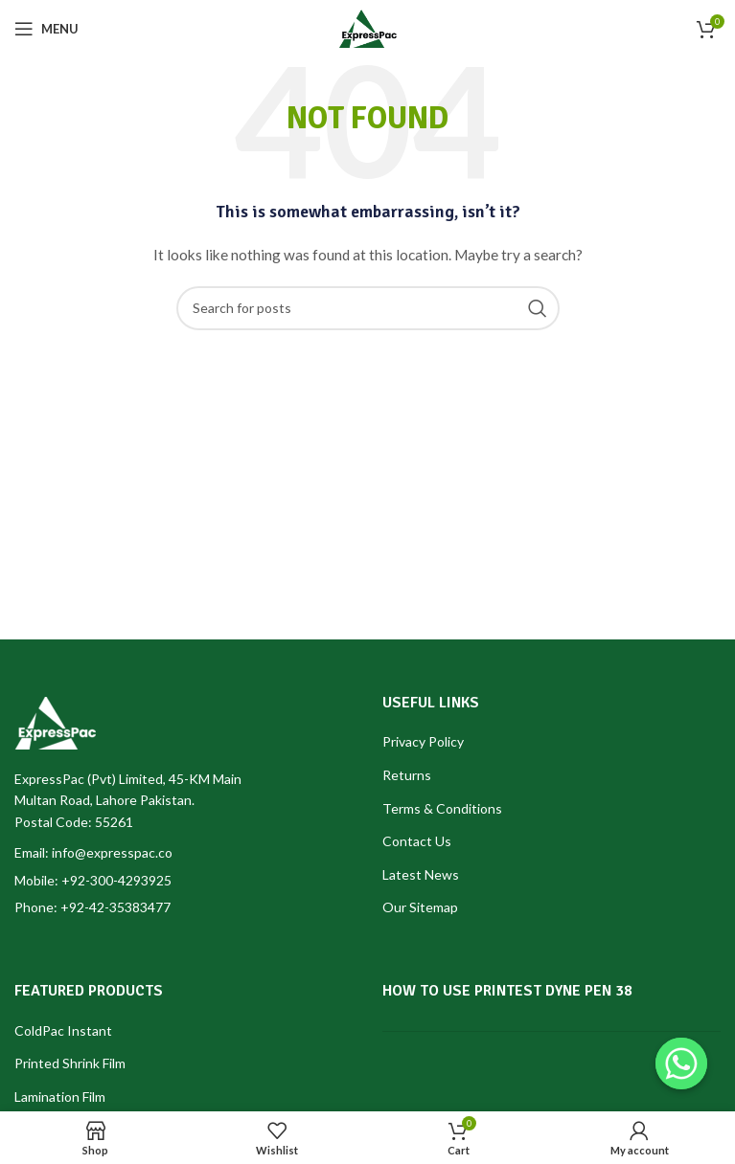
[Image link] (55, 721)
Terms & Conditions (442, 808)
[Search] (368, 308)
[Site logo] (368, 27)
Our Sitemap (420, 907)
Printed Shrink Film (70, 1063)
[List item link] (184, 880)
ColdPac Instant (63, 1030)
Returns (406, 775)
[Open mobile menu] (46, 29)
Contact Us (416, 841)
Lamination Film (59, 1096)
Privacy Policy (423, 741)
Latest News (420, 874)
